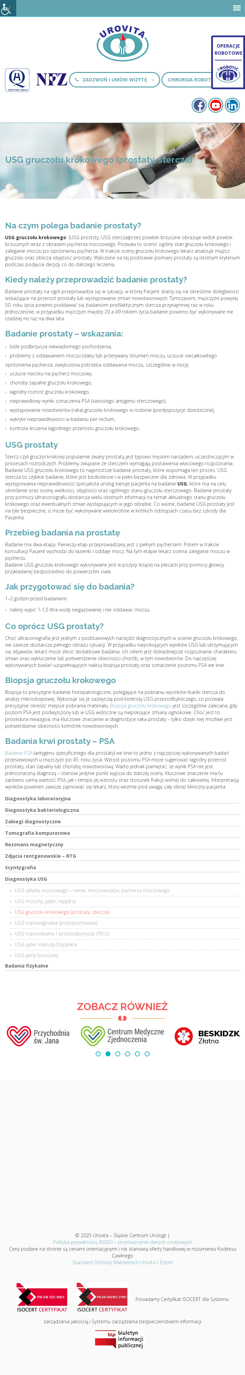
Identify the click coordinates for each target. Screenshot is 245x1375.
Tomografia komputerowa (37, 833)
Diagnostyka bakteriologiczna (42, 810)
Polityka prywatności (75, 1242)
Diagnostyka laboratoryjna (38, 798)
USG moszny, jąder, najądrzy (45, 901)
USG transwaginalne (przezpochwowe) (56, 923)
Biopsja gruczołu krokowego (140, 705)
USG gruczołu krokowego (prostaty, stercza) (62, 912)
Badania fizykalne (26, 965)
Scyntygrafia (20, 867)
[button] (98, 1054)
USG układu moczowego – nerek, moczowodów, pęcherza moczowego (92, 890)
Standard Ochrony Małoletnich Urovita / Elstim (122, 1262)
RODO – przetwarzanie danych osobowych (145, 1242)
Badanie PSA (18, 753)
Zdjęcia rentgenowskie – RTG (40, 856)
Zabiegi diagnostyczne (33, 821)
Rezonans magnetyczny (34, 844)
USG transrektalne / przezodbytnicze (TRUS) (62, 933)
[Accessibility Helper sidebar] (8, 8)
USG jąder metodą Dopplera (46, 944)
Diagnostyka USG (26, 879)
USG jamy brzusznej (36, 955)
